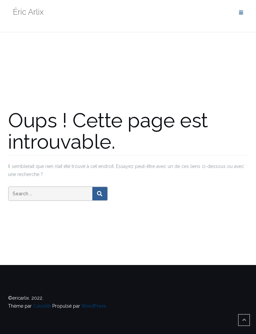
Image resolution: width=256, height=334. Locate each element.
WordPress (93, 306)
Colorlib (42, 306)
